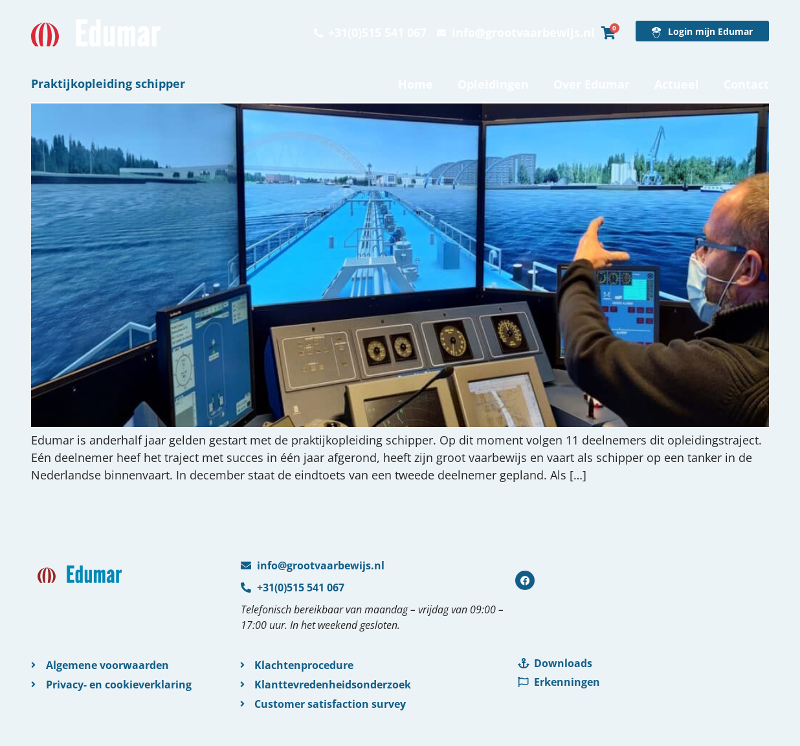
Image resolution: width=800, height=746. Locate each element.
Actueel (676, 84)
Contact (746, 84)
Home (415, 84)
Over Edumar (591, 84)
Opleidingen (493, 84)
